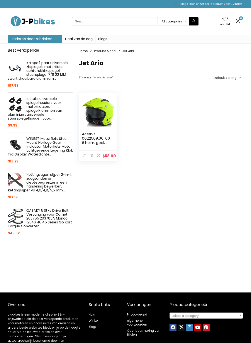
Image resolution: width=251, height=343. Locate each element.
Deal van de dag (79, 38)
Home (83, 51)
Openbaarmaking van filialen (143, 332)
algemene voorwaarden (137, 322)
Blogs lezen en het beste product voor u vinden (211, 4)
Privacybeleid (137, 314)
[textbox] (206, 316)
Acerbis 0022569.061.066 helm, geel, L (96, 138)
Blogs (102, 38)
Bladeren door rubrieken (31, 38)
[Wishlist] (225, 19)
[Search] (193, 21)
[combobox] (206, 316)
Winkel (93, 320)
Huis (92, 314)
